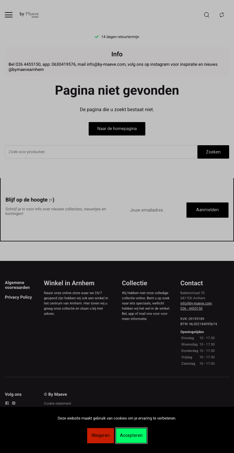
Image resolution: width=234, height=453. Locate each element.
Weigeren (100, 435)
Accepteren (131, 435)
